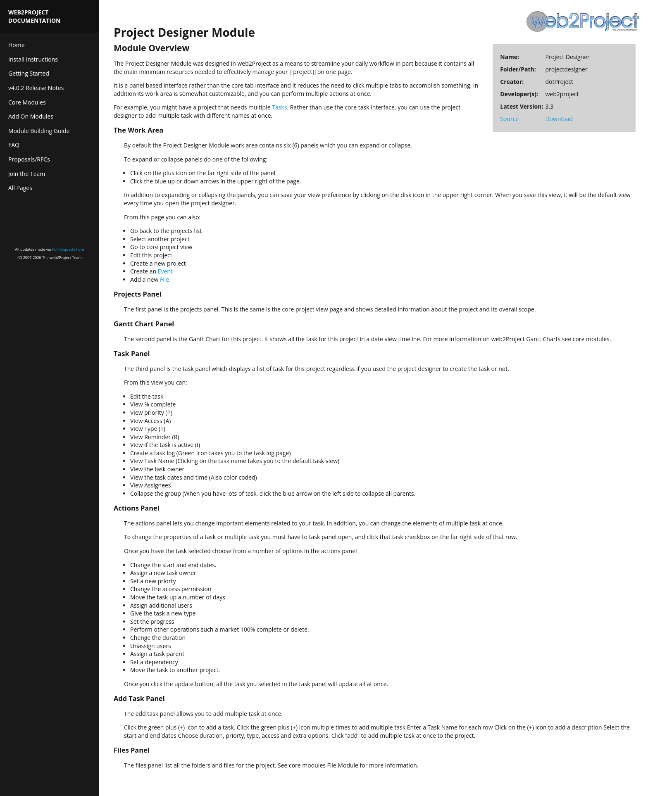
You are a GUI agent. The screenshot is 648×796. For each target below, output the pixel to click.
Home (16, 45)
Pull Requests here (68, 249)
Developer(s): (519, 94)
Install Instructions (33, 59)
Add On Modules (30, 116)
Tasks (279, 107)
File (164, 279)
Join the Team (26, 174)
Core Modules (27, 102)
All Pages (20, 188)
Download (558, 119)
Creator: (512, 82)
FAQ (13, 145)
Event (165, 271)
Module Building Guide (39, 131)
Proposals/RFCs (29, 159)
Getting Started (28, 73)
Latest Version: (521, 106)
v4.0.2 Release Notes (36, 88)
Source (509, 119)
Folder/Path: (518, 69)
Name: (509, 57)
